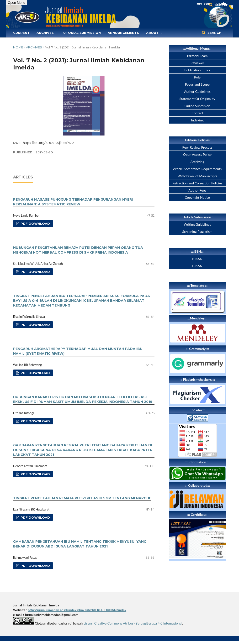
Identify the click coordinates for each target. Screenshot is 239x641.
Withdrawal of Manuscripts (197, 176)
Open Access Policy (197, 154)
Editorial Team (197, 56)
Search (214, 33)
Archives (45, 33)
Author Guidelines (197, 91)
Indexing (197, 120)
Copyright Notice (197, 197)
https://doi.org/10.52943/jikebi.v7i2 (48, 143)
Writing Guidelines (197, 224)
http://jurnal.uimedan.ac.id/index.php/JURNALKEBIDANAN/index (77, 610)
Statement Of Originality (197, 99)
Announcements (123, 33)
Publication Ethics (197, 70)
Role (197, 77)
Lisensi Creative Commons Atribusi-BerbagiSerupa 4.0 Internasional (133, 623)
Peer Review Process (197, 147)
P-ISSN (197, 266)
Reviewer (197, 63)
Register (203, 3)
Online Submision (197, 106)
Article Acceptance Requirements (197, 169)
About (152, 33)
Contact (197, 113)
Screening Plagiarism (197, 231)
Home (18, 47)
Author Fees (197, 190)
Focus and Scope (197, 84)
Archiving (197, 162)
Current (21, 33)
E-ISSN (197, 259)
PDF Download (35, 223)
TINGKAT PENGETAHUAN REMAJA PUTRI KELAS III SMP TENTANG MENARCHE (82, 498)
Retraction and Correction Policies (197, 183)
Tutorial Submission (81, 33)
